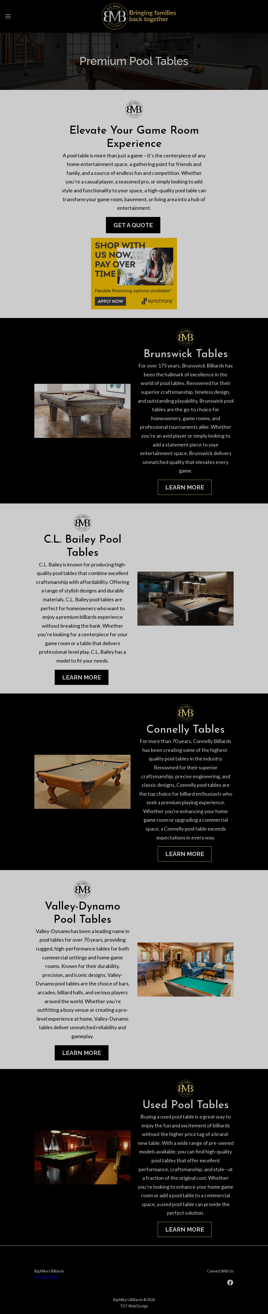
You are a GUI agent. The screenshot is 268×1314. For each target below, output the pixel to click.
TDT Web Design (134, 1306)
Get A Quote (133, 225)
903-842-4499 (45, 1277)
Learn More (184, 487)
